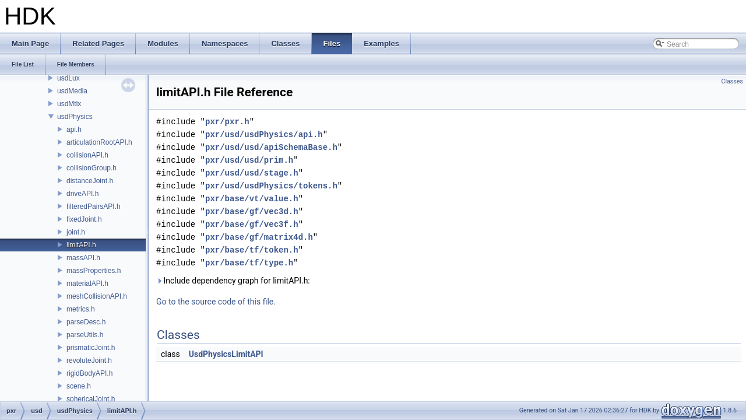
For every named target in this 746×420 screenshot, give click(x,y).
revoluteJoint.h (89, 360)
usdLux (68, 78)
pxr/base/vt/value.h (251, 198)
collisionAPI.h (87, 155)
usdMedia (72, 91)
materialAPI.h (87, 283)
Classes (732, 81)
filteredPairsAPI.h (93, 206)
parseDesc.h (85, 322)
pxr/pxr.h (227, 121)
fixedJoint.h (84, 219)
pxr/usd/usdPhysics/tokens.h (271, 185)
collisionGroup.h (91, 168)
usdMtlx (69, 104)
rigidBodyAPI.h (89, 373)
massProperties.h (93, 271)
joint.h (75, 232)
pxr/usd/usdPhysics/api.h (264, 134)
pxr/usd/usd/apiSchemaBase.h (271, 147)
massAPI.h (83, 258)
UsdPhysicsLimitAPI (226, 354)
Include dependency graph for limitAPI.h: (233, 280)
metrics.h (80, 309)
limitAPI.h (81, 245)
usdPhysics (75, 117)
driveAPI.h (82, 194)
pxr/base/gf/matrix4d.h (259, 237)
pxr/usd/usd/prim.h (249, 160)
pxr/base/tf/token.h (251, 250)
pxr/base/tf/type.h (249, 262)
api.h (74, 129)
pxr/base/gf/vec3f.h (251, 224)
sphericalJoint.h (90, 399)
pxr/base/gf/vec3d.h (251, 211)
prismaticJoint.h (90, 348)
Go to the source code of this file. (216, 301)
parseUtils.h (84, 335)
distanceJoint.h (89, 181)
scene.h (78, 386)
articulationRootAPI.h (99, 142)
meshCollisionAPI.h (96, 296)
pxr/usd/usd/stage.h (251, 172)
